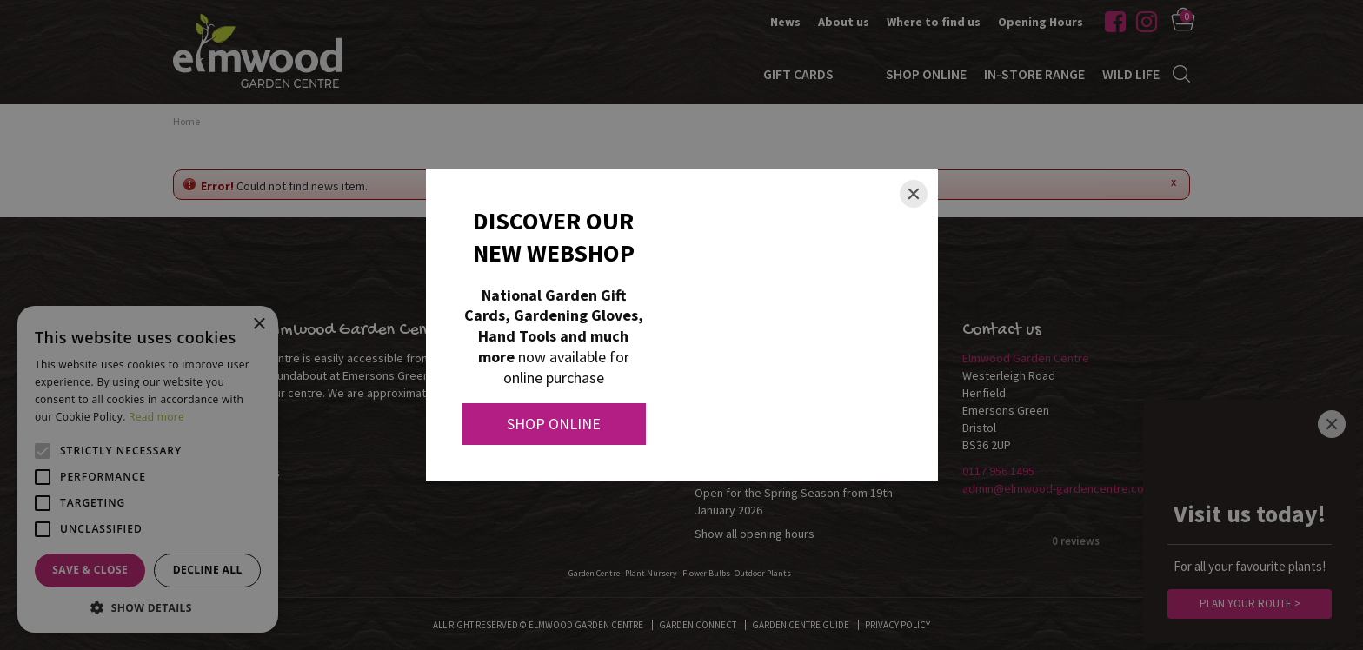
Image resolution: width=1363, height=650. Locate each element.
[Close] (914, 194)
